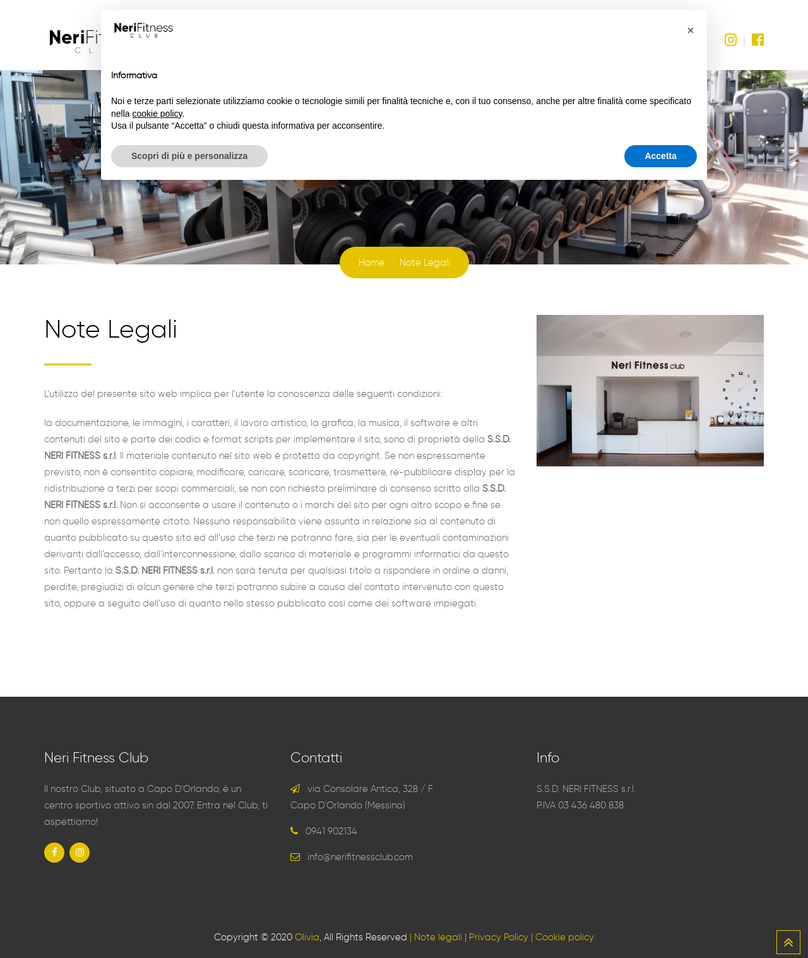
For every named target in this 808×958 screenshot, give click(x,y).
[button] (690, 30)
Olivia (307, 937)
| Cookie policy (562, 937)
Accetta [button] (661, 156)
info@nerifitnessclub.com (360, 857)
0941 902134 (331, 831)
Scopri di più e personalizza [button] (189, 156)
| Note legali (436, 937)
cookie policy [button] (157, 114)
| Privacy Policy (496, 937)
